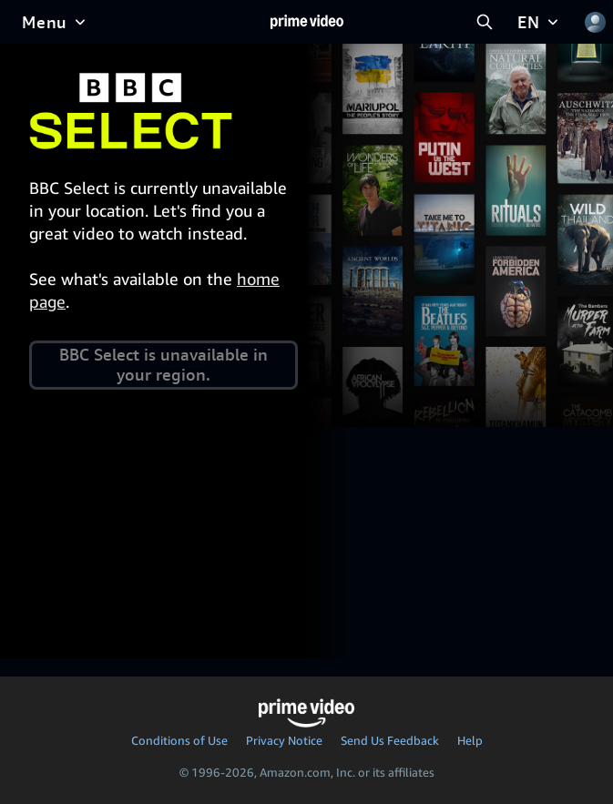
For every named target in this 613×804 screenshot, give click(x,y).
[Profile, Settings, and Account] (594, 22)
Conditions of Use (179, 740)
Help (470, 740)
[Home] (307, 22)
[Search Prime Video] (484, 22)
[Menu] (55, 22)
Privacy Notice (284, 740)
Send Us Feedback (390, 740)
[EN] (539, 22)
